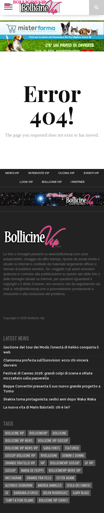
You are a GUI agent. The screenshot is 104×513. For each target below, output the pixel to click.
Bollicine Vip (52, 182)
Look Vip (26, 182)
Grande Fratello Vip (20, 462)
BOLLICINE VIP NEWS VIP (21, 448)
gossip (10, 470)
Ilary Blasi (81, 492)
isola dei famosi (78, 485)
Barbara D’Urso (26, 492)
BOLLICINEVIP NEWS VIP (65, 470)
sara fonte (51, 448)
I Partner (77, 182)
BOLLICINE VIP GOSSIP (53, 440)
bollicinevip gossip (65, 462)
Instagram (13, 477)
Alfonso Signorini (18, 485)
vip (42, 462)
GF (7, 492)
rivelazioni (49, 455)
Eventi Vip (91, 173)
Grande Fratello (39, 477)
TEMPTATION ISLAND (19, 500)
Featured (72, 448)
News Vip (12, 173)
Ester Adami (65, 477)
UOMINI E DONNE (73, 455)
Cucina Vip (66, 173)
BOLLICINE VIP (14, 433)
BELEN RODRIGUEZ (55, 492)
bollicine (59, 433)
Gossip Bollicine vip (20, 455)
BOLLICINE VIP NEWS (19, 440)
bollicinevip (38, 433)
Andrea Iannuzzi (50, 485)
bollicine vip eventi (53, 500)
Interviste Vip (38, 173)
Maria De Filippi (32, 470)
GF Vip (89, 462)
